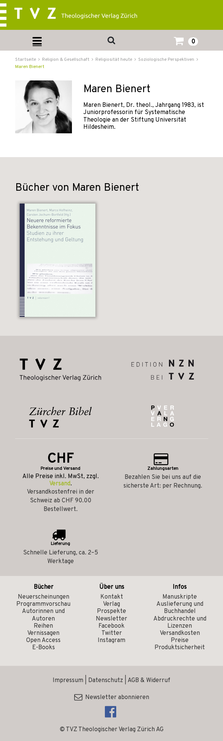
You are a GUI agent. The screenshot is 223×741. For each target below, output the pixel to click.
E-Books (43, 647)
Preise (180, 640)
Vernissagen (43, 633)
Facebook (111, 626)
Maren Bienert (29, 67)
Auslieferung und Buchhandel (179, 608)
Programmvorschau (43, 604)
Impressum (68, 680)
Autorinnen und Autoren (43, 615)
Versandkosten (180, 633)
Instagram (111, 640)
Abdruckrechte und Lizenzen (179, 622)
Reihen (43, 626)
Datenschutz (105, 680)
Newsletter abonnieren (111, 697)
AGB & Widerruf (149, 680)
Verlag (111, 604)
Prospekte (111, 611)
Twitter (111, 633)
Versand (59, 484)
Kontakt (111, 597)
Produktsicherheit (179, 647)
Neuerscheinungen (43, 597)
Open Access (43, 640)
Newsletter (111, 619)
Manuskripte (179, 597)
